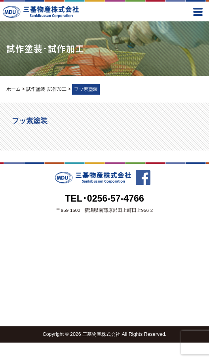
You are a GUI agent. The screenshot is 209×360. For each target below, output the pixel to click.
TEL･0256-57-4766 (104, 198)
